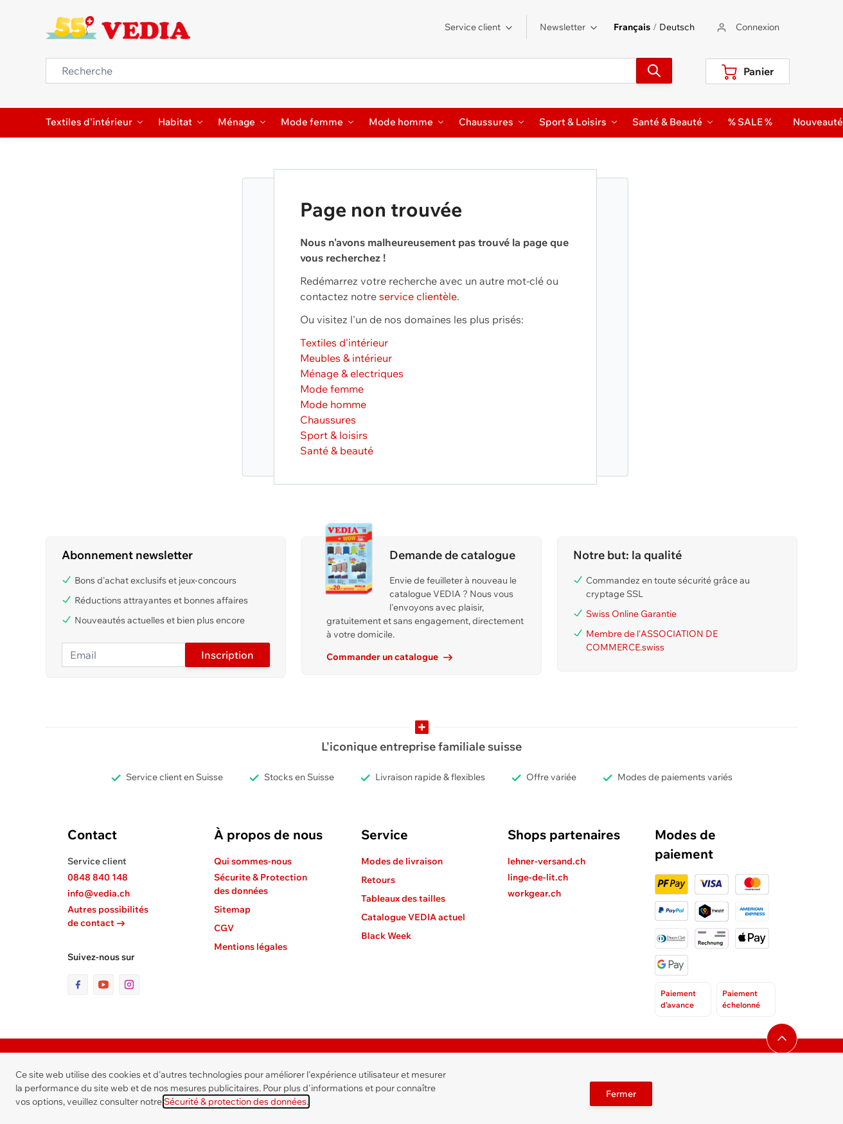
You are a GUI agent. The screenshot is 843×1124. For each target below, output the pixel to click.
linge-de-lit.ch (538, 877)
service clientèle (418, 296)
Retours (378, 880)
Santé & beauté (336, 450)
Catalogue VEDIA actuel (413, 917)
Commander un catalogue (389, 657)
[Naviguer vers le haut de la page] (782, 1038)
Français (632, 27)
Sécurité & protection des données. (236, 1101)
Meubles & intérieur (346, 358)
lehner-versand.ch (546, 861)
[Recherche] (654, 71)
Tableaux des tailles (403, 898)
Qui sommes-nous (253, 861)
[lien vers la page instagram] (129, 984)
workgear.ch (534, 893)
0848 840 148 (97, 877)
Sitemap (232, 909)
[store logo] (118, 27)
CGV (224, 928)
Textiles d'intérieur (344, 342)
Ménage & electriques (352, 373)
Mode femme (332, 388)
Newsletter (569, 27)
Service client (479, 27)
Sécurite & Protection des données (260, 884)
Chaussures (328, 419)
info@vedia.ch (98, 893)
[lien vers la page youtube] (106, 984)
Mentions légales (250, 946)
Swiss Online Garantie (631, 614)
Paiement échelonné (741, 999)
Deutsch (677, 27)
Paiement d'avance (678, 999)
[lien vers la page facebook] (80, 984)
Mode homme (333, 404)
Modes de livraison (402, 861)
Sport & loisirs (334, 435)
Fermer (621, 1094)
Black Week (386, 935)
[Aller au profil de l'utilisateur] (747, 27)
